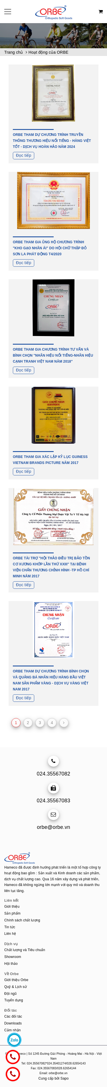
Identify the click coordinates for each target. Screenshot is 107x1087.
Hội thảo (11, 964)
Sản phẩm (12, 913)
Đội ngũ (10, 994)
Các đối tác (13, 1016)
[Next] (63, 722)
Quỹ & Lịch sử (15, 987)
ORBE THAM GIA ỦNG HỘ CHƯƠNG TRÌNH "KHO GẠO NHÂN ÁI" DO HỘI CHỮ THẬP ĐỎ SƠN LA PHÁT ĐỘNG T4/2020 (49, 248)
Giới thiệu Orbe (16, 980)
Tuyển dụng (13, 1000)
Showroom (12, 957)
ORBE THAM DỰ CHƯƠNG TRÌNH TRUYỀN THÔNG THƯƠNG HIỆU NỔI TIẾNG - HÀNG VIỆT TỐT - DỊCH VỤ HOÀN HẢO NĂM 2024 (52, 141)
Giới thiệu (11, 907)
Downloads (13, 1023)
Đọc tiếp (23, 155)
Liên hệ (10, 934)
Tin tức (9, 927)
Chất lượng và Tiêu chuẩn (24, 950)
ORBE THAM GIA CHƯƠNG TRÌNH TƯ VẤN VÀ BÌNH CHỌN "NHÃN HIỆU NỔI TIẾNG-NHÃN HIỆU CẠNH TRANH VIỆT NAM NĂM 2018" (53, 355)
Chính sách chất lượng (22, 920)
